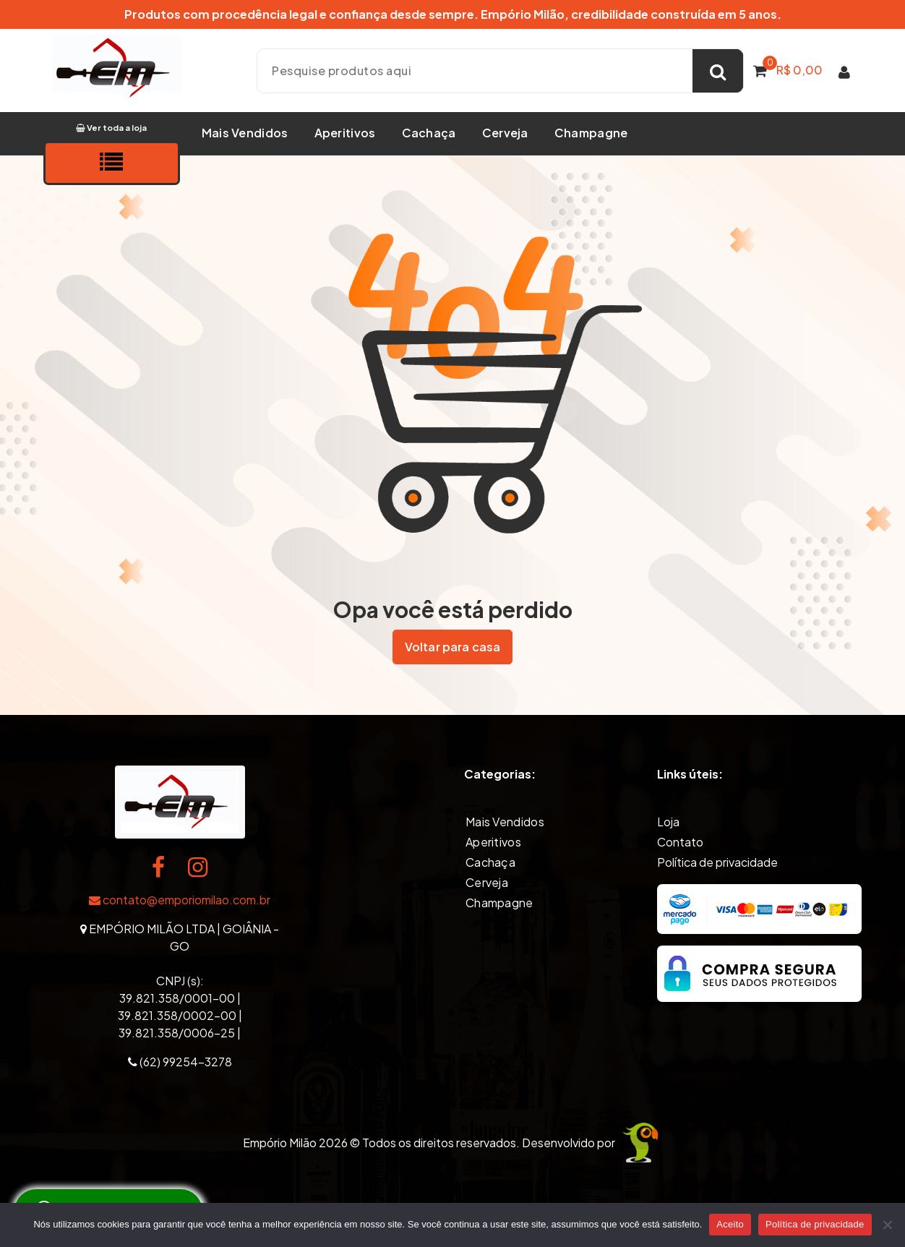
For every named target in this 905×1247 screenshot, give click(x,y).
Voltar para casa (453, 646)
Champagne (591, 132)
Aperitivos (345, 132)
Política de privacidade (717, 860)
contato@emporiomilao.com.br (179, 898)
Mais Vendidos (245, 132)
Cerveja (505, 132)
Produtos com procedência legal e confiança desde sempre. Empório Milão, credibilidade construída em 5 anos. (452, 14)
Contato (680, 840)
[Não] (887, 1224)
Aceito (730, 1224)
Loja (668, 820)
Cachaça (429, 132)
